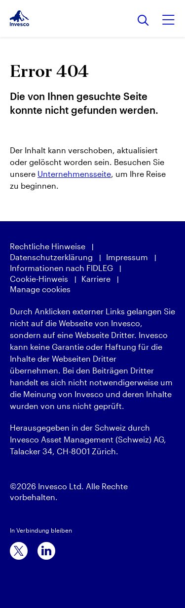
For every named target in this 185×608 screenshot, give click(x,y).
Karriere (96, 278)
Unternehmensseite (74, 173)
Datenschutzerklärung (51, 257)
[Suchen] (143, 21)
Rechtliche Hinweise (47, 246)
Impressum (127, 257)
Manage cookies (40, 289)
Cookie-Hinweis (39, 278)
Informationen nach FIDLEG (61, 267)
